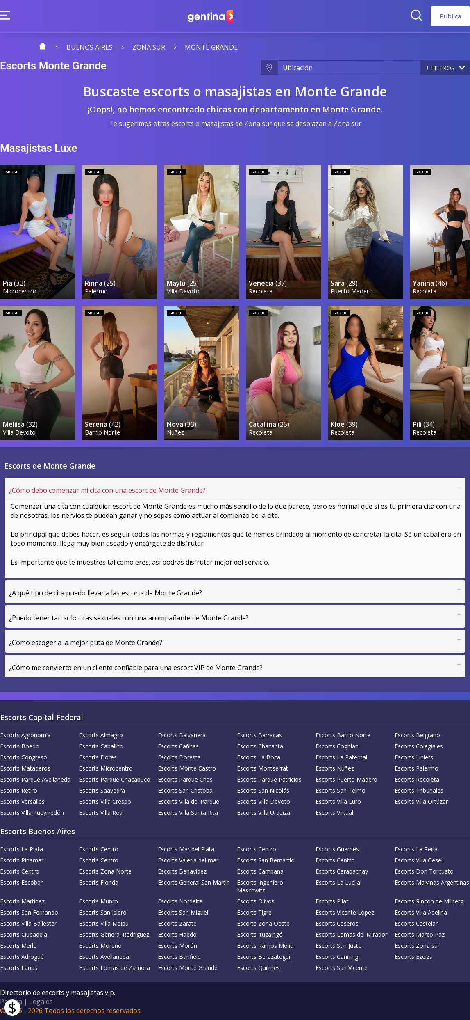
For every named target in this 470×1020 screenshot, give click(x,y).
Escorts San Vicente (342, 966)
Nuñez (175, 430)
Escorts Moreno (100, 944)
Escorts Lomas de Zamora (114, 966)
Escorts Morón (177, 944)
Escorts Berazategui (263, 955)
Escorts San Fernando (29, 911)
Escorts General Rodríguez (114, 933)
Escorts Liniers (414, 756)
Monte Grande (211, 47)
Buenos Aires (89, 47)
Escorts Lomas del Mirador (351, 933)
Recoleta (261, 290)
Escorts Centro (98, 848)
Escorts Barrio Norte (343, 734)
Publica (450, 16)
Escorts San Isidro (103, 911)
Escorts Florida (98, 881)
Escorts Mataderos (25, 767)
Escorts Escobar (21, 881)
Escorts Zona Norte (105, 870)
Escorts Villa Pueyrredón (32, 811)
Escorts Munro (98, 900)
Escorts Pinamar (21, 859)
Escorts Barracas (259, 734)
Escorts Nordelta (180, 900)
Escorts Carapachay (342, 870)
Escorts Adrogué (22, 955)
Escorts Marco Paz (420, 933)
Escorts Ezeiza (414, 955)
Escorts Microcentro (106, 767)
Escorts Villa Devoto (263, 800)
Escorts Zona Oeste (263, 922)
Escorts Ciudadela (23, 933)
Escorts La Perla (416, 848)
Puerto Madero (352, 290)
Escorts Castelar (416, 922)
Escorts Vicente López (345, 911)
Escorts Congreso (23, 756)
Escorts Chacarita (260, 745)
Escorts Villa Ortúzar (421, 800)
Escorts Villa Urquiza (263, 811)
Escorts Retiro (18, 789)
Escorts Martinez (22, 900)
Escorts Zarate (177, 922)
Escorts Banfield (179, 955)
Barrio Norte (102, 430)
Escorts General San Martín (194, 881)
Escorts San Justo (339, 944)
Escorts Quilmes (258, 966)
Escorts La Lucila (338, 881)
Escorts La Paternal (341, 756)
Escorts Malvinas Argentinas (432, 881)
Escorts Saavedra (102, 789)
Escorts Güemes (337, 848)
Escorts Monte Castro (187, 767)
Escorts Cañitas (178, 745)
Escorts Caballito (101, 745)
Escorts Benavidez (182, 870)
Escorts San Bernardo (266, 859)
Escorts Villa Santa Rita (188, 811)
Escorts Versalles (22, 800)
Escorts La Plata (21, 848)
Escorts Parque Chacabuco (114, 778)
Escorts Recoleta (417, 778)
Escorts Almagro (101, 734)
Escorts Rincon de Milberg (429, 900)
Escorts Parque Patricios (269, 778)
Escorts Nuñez (335, 767)
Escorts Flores (98, 756)
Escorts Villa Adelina (421, 911)
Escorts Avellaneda (104, 955)
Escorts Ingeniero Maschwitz (260, 885)
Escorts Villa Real (101, 811)
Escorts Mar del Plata (186, 848)
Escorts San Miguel (183, 911)
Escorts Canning (337, 955)
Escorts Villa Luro (338, 800)
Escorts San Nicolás (263, 789)
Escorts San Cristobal (186, 789)
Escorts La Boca (258, 756)
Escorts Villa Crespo (105, 800)
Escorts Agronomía (25, 734)
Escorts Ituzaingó (260, 933)
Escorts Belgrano (417, 734)
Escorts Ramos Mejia (265, 944)
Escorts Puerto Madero (346, 778)
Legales (41, 1000)
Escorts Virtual (334, 811)
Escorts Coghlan (337, 745)
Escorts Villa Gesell (419, 859)
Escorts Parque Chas (185, 778)
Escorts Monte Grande (188, 966)
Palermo (96, 290)
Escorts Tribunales (419, 789)
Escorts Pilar (332, 900)
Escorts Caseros (337, 922)
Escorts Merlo (18, 944)
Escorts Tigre (254, 911)
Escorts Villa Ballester (28, 922)
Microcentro (20, 290)
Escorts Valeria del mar (188, 859)
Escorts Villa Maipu (104, 922)
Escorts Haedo (177, 933)
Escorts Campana (260, 870)
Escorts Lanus (18, 966)
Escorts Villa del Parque (188, 800)
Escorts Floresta (179, 756)
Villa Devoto (183, 290)
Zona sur (148, 47)
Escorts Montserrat (262, 767)
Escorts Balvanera (182, 734)
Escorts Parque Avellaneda (35, 778)
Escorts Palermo (416, 767)
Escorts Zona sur (417, 944)
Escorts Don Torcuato (424, 870)
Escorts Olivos (256, 900)
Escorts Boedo (19, 745)
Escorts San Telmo (341, 789)
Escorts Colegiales (419, 745)
